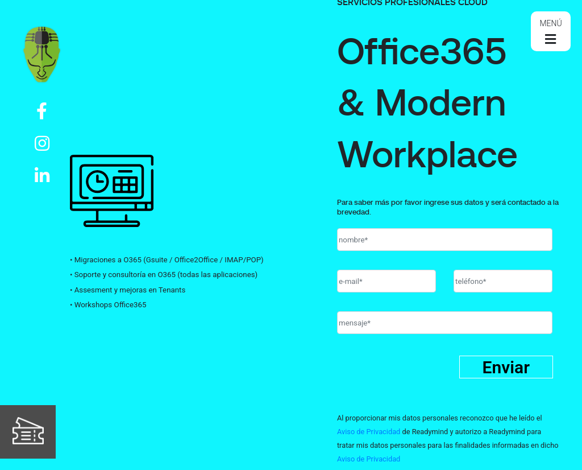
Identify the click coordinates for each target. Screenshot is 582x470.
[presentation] (423, 379)
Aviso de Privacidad (368, 431)
